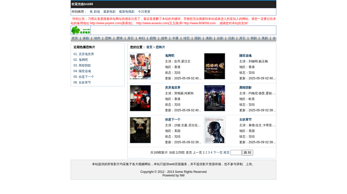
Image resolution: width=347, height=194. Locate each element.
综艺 (187, 38)
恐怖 (108, 38)
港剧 (209, 38)
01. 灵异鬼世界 (84, 54)
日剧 (231, 38)
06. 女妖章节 (82, 82)
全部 (276, 38)
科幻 (142, 38)
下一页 (218, 152)
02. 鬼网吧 (81, 60)
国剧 (198, 38)
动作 (97, 38)
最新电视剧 (126, 11)
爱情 (119, 38)
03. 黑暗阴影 (82, 65)
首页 (75, 38)
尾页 (226, 152)
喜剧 (86, 38)
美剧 (265, 38)
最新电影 (109, 11)
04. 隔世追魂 (82, 71)
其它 (130, 38)
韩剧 (254, 38)
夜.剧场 (95, 11)
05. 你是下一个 (84, 77)
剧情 (153, 38)
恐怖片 (160, 47)
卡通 (175, 38)
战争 (164, 38)
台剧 (220, 38)
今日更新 (144, 11)
